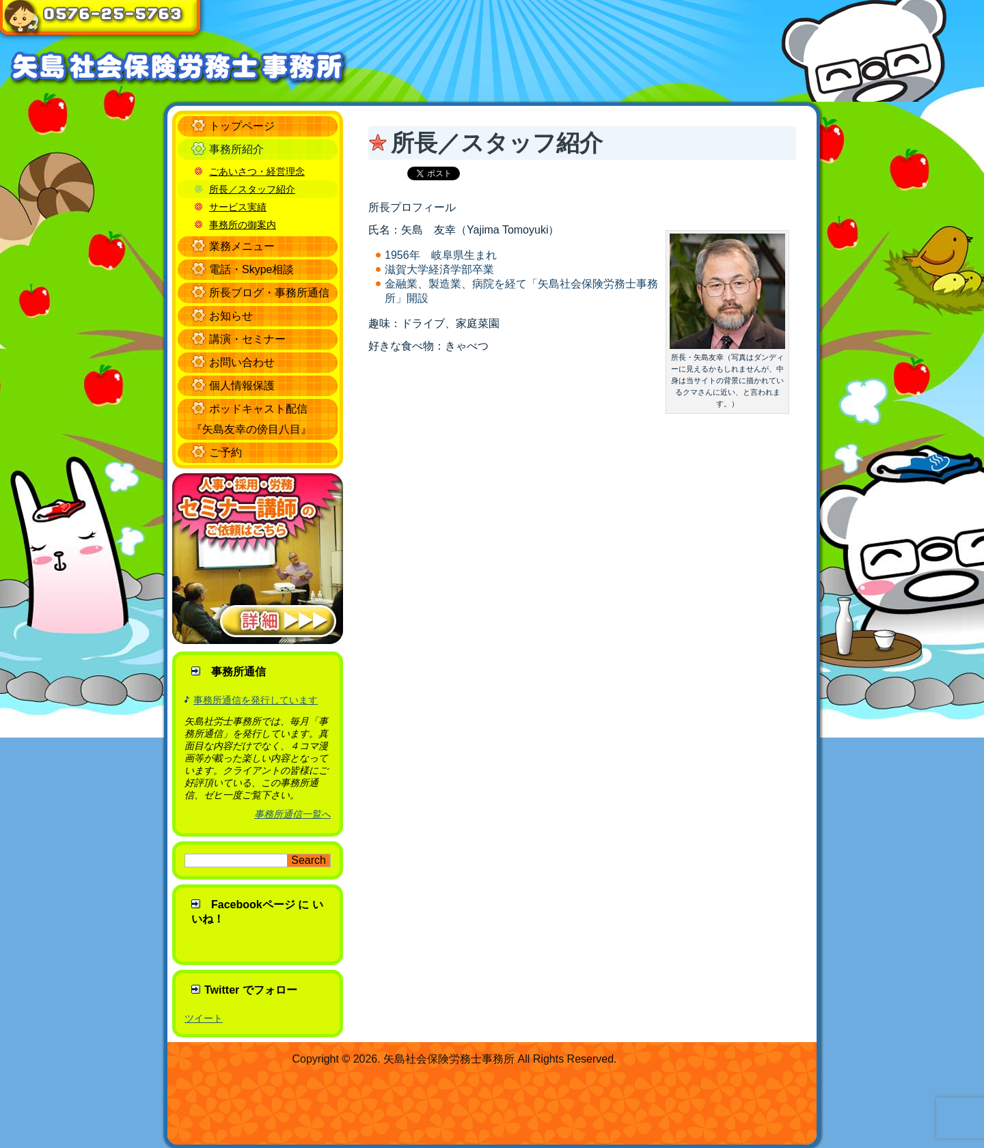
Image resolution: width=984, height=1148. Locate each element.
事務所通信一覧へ (292, 814)
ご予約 (225, 452)
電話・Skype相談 (251, 269)
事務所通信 (238, 671)
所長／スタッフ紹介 (252, 189)
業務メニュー (242, 246)
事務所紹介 (236, 149)
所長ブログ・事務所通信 (269, 292)
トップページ (242, 126)
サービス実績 (237, 206)
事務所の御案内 (242, 224)
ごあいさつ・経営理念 (257, 171)
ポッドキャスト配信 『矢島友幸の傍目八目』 (251, 419)
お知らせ (231, 316)
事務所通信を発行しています (255, 700)
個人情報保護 (242, 385)
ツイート (203, 1018)
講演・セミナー (247, 339)
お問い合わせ (242, 362)
